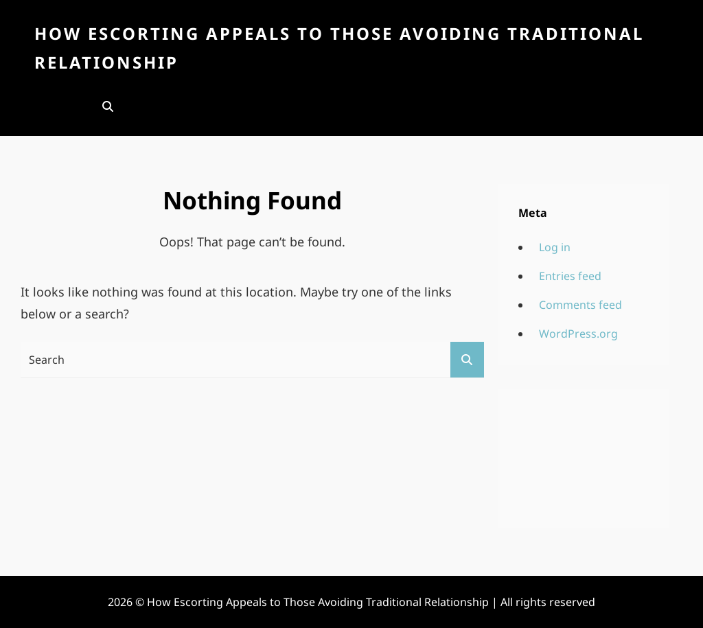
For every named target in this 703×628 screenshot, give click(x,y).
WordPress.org (578, 333)
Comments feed (580, 304)
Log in (555, 247)
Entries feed (570, 275)
